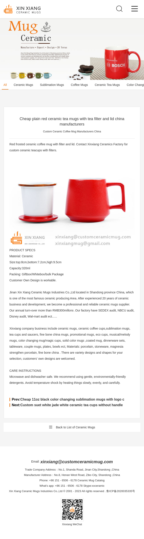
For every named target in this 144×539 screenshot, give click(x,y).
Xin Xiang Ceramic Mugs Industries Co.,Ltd (36, 491)
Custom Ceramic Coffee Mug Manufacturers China (72, 131)
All (5, 85)
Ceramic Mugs (23, 85)
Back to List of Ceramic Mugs (72, 427)
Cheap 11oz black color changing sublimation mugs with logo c (72, 399)
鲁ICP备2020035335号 (120, 491)
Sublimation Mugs (52, 85)
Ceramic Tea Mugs (107, 85)
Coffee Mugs (79, 85)
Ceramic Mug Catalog (91, 480)
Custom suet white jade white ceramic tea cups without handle (71, 405)
